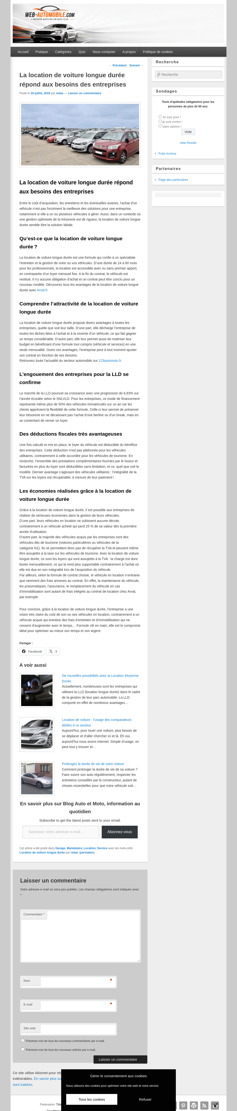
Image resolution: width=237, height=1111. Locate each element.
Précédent (117, 65)
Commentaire (34, 914)
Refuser (145, 1099)
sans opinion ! (172, 126)
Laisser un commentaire (84, 93)
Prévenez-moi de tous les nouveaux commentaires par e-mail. (65, 1041)
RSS (204, 1105)
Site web (30, 1028)
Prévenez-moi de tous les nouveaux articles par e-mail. (61, 1050)
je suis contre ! (172, 121)
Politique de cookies (158, 52)
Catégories (63, 52)
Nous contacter (104, 52)
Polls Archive (167, 153)
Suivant (136, 65)
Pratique (42, 52)
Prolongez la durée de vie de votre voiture (93, 764)
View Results (188, 143)
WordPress (194, 1105)
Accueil (23, 52)
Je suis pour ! (171, 117)
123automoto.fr (110, 361)
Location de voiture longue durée (42, 852)
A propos (129, 52)
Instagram (215, 1105)
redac (60, 93)
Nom (27, 980)
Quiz (82, 52)
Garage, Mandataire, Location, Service (81, 848)
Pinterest (183, 1105)
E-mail (28, 1004)
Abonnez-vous (119, 832)
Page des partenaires (173, 179)
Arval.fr (42, 290)
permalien (87, 852)
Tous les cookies (91, 1099)
